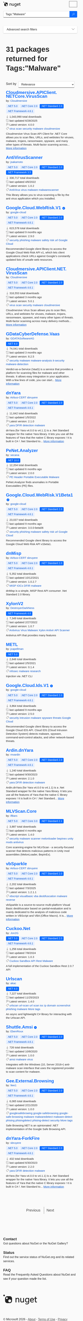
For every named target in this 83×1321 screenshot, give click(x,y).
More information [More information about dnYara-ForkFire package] (54, 1186)
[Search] (73, 14)
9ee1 (13, 1085)
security (27, 128)
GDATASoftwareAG (22, 338)
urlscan (14, 1005)
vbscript (14, 896)
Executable (41, 477)
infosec (14, 671)
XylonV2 (14, 604)
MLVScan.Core (21, 811)
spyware (47, 717)
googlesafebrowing (21, 1113)
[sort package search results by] (46, 84)
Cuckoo (14, 960)
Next (50, 1210)
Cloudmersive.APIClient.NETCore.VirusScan (31, 94)
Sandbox (25, 960)
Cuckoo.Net (18, 929)
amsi (12, 1059)
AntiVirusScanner (24, 157)
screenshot (63, 1005)
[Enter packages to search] (36, 14)
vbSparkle (16, 864)
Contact (10, 1239)
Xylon (42, 630)
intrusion (25, 717)
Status (8, 1253)
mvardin (15, 754)
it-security (58, 360)
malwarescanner (49, 189)
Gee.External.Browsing (30, 1081)
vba (36, 896)
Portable (29, 477)
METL (12, 645)
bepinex (62, 838)
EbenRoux (16, 1031)
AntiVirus (14, 189)
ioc (41, 1005)
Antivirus (14, 630)
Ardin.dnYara (19, 750)
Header (18, 477)
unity (70, 838)
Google (63, 240)
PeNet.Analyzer (22, 451)
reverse (10, 899)
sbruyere (32, 397)
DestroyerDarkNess (22, 607)
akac (13, 983)
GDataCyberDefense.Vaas (33, 334)
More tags (34, 1009)
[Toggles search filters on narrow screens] (73, 29)
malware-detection (17, 364)
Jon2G (14, 933)
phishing (25, 240)
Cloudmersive (18, 100)
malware (38, 128)
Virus (24, 630)
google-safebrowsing (46, 1113)
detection (28, 425)
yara (12, 425)
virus (12, 128)
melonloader (48, 838)
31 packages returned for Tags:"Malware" (33, 58)
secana (14, 455)
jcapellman (17, 648)
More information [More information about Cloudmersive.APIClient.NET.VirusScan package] (16, 324)
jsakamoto (16, 161)
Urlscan (14, 979)
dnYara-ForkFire (23, 1138)
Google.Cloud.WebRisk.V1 (33, 208)
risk (52, 240)
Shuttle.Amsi (19, 1027)
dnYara (13, 393)
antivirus (18, 842)
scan (19, 128)
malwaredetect (44, 1116)
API (56, 630)
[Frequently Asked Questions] (7, 1270)
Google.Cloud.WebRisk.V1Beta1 (39, 495)
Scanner (65, 630)
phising (10, 1120)
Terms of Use (46, 1319)
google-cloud (18, 212)
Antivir (50, 630)
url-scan (24, 1005)
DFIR (19, 425)
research (35, 671)
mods (9, 842)
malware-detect (63, 1116)
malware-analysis (41, 360)
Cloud (9, 243)
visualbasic (26, 896)
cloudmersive (52, 128)
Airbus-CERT (18, 397)
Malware (54, 477)
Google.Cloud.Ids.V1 (27, 685)
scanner (35, 838)
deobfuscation (47, 896)
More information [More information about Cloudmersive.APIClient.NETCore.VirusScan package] (16, 148)
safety (45, 240)
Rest (39, 960)
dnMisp (13, 553)
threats (57, 717)
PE (11, 477)
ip (45, 1005)
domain (51, 1005)
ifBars (13, 815)
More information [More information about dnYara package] (54, 441)
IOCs (20, 585)
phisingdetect (23, 1120)
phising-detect (40, 1120)
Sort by (11, 84)
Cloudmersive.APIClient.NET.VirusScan (36, 271)
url (56, 240)
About (31, 1319)
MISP (13, 585)
